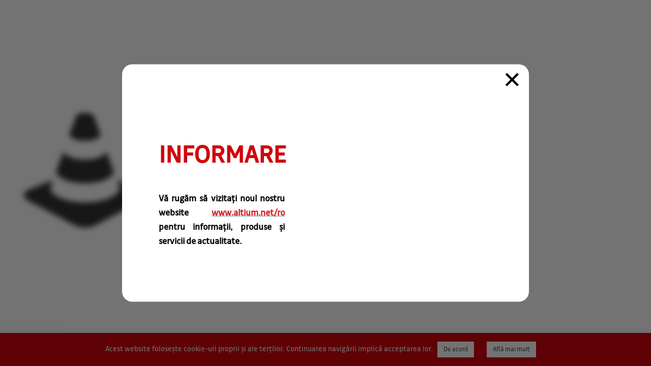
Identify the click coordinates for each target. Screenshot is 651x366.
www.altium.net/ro (248, 213)
